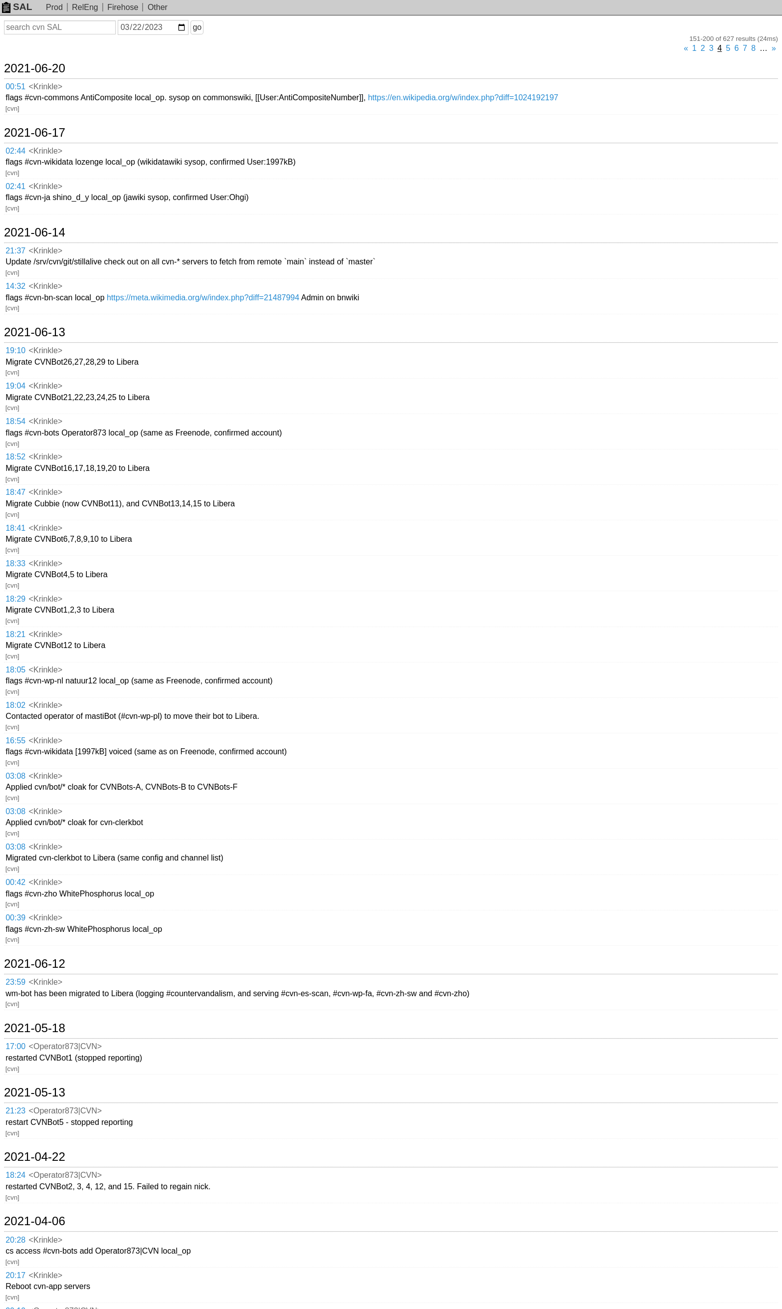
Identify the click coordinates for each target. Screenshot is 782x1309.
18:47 (15, 492)
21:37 (15, 250)
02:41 (15, 186)
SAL (17, 6)
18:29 (15, 599)
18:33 (15, 563)
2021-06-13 (34, 332)
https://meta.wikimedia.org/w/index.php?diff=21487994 (203, 297)
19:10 (15, 350)
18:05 (15, 669)
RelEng (85, 7)
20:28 (15, 1240)
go (197, 27)
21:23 (15, 1110)
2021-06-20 (34, 68)
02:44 (15, 151)
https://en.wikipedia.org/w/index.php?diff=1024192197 (463, 97)
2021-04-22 (34, 1157)
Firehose (122, 7)
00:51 (15, 86)
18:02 (15, 705)
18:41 (15, 528)
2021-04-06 (34, 1221)
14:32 (15, 286)
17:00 (15, 1046)
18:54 (15, 421)
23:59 (15, 982)
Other (158, 7)
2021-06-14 (34, 232)
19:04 (15, 386)
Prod (54, 7)
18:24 (15, 1175)
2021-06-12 (34, 964)
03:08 (15, 776)
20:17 (15, 1275)
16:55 (15, 740)
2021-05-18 (34, 1028)
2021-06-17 (34, 133)
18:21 (15, 634)
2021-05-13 (34, 1092)
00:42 (15, 882)
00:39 (15, 917)
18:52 (15, 456)
